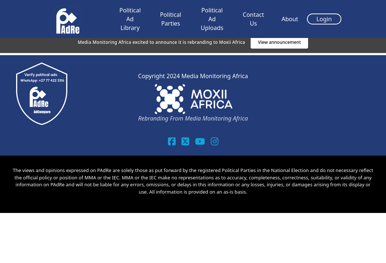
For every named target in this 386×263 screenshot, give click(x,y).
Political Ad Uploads (212, 19)
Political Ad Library (129, 19)
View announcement (279, 42)
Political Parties (170, 19)
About (289, 19)
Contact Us (253, 19)
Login (324, 19)
